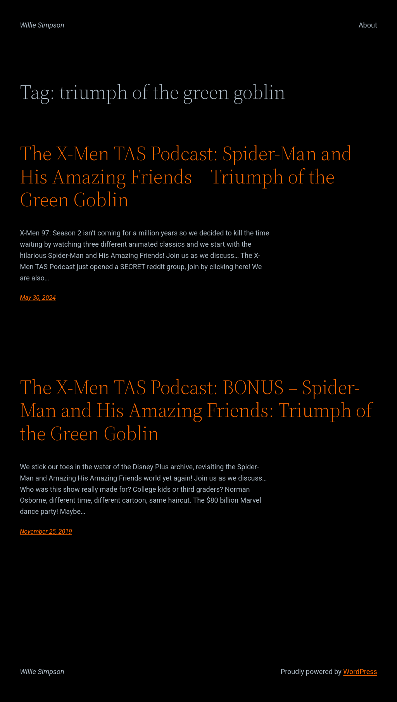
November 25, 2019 (46, 531)
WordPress (360, 671)
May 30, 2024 (37, 297)
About (368, 25)
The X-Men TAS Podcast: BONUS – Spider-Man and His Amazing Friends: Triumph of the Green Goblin (196, 410)
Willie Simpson (42, 25)
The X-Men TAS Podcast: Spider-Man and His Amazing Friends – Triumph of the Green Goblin (186, 176)
